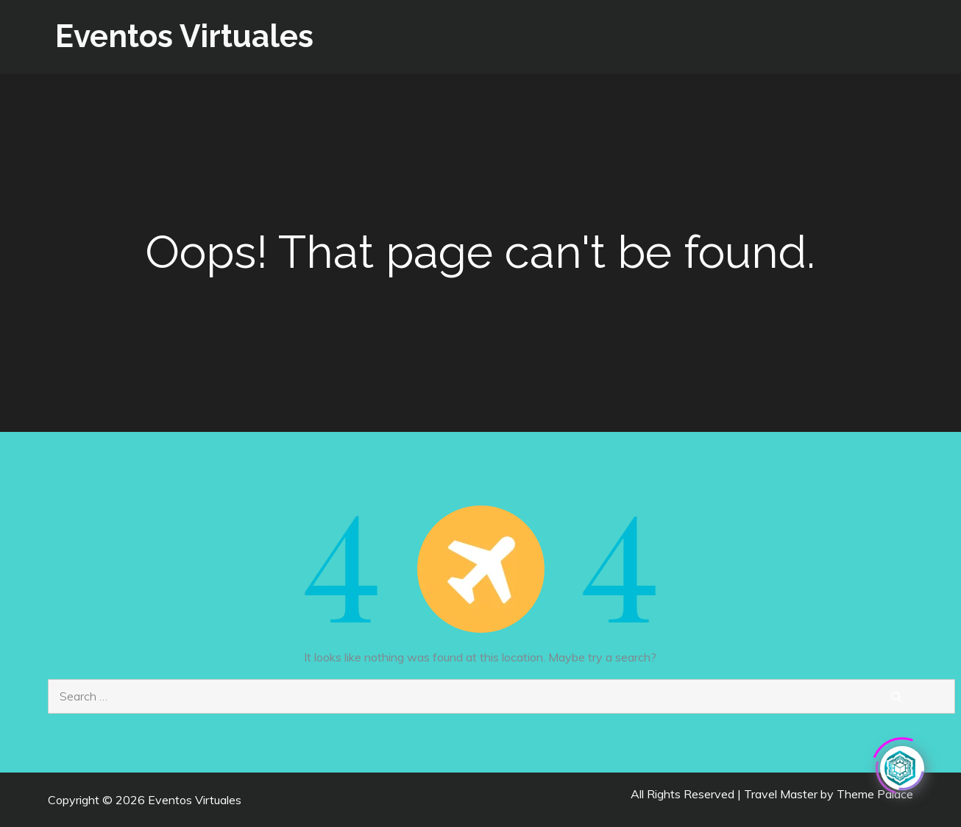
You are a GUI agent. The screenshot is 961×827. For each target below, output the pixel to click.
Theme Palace (875, 794)
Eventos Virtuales (184, 36)
